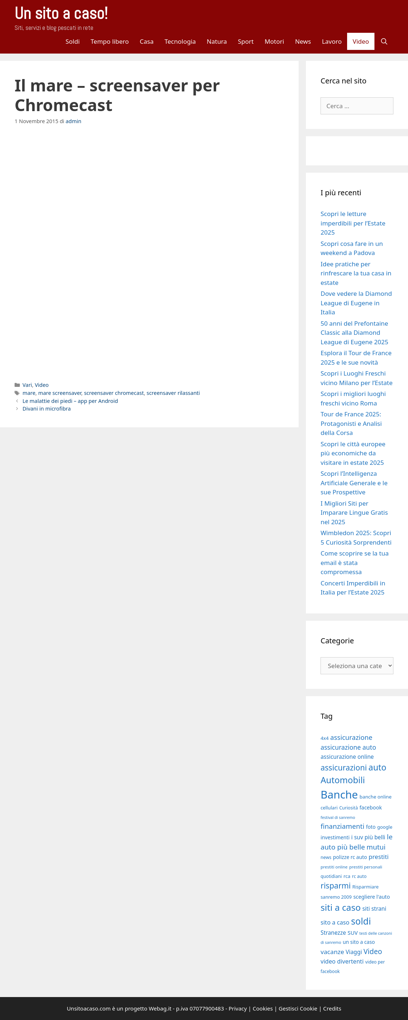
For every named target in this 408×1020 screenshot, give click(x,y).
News (303, 41)
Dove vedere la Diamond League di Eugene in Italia (356, 302)
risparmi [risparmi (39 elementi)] (335, 885)
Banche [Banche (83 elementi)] (339, 794)
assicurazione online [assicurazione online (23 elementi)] (347, 756)
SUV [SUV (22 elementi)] (352, 932)
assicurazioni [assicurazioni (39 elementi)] (343, 767)
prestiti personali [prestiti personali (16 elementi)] (365, 867)
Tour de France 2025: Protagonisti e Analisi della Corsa (351, 423)
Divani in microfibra (47, 408)
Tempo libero (110, 41)
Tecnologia (180, 41)
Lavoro (332, 41)
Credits (332, 1008)
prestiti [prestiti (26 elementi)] (379, 856)
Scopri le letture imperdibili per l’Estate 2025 (352, 222)
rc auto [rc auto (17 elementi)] (359, 876)
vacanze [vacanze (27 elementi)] (332, 952)
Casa (147, 41)
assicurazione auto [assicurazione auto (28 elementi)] (348, 747)
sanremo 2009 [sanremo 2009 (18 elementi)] (335, 897)
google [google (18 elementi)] (385, 827)
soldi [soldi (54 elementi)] (361, 921)
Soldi (73, 41)
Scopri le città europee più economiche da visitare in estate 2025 (352, 453)
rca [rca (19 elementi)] (346, 876)
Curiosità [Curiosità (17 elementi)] (348, 808)
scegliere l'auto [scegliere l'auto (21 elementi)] (371, 896)
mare (29, 392)
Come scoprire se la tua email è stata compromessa (354, 562)
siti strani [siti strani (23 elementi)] (374, 908)
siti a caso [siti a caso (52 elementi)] (340, 907)
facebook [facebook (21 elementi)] (371, 807)
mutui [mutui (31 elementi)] (375, 846)
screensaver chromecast (114, 392)
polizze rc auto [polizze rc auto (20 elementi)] (350, 857)
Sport (245, 41)
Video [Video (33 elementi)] (373, 951)
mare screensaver (59, 392)
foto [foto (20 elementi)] (371, 826)
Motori (274, 41)
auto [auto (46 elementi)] (377, 767)
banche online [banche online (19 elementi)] (376, 796)
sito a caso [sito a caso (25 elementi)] (334, 922)
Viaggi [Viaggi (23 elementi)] (354, 952)
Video (361, 41)
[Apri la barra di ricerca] (383, 41)
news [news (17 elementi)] (325, 857)
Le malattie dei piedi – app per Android (70, 400)
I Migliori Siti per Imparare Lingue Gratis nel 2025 (354, 512)
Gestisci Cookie (298, 1008)
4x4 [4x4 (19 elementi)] (324, 738)
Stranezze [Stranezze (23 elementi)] (333, 932)
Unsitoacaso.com (88, 1008)
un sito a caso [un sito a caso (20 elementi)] (359, 941)
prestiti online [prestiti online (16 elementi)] (333, 867)
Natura (217, 41)
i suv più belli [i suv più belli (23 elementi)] (368, 837)
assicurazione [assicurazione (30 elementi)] (351, 737)
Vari (27, 384)
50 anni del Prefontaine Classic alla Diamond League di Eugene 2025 (354, 332)
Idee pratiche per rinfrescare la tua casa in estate (355, 273)
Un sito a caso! (61, 13)
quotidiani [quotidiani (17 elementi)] (331, 876)
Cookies (263, 1008)
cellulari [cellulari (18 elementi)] (329, 807)
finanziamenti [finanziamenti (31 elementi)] (342, 826)
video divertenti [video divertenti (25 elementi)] (342, 961)
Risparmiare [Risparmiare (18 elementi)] (365, 886)
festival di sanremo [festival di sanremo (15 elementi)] (337, 817)
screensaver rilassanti (173, 392)
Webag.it (160, 1008)
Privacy (238, 1008)
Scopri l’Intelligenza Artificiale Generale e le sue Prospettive (354, 482)
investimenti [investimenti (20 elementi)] (335, 837)
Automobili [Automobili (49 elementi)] (342, 780)
